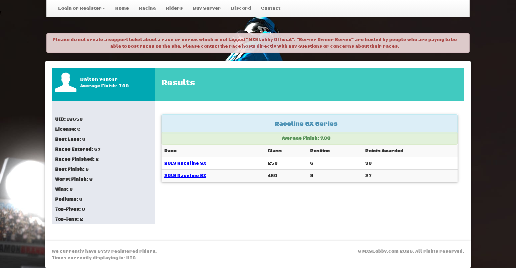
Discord (241, 8)
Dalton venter (99, 79)
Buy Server (207, 8)
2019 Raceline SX (185, 163)
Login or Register (81, 8)
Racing (147, 8)
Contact (270, 8)
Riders (174, 8)
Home (122, 8)
